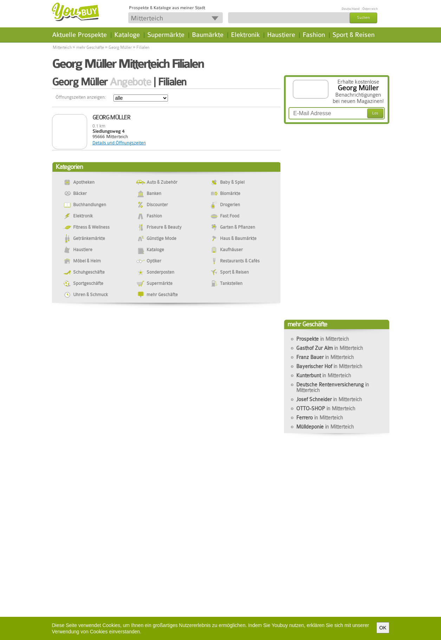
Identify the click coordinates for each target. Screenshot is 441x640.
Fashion (314, 35)
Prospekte (322, 339)
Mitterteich (62, 47)
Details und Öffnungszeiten (119, 142)
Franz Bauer (325, 357)
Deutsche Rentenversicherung (332, 387)
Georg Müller (120, 47)
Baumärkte (207, 35)
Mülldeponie (325, 427)
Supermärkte (165, 35)
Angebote (130, 82)
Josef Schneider (329, 399)
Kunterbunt (323, 375)
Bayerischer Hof (329, 366)
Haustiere (281, 35)
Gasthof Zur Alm (329, 348)
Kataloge (127, 35)
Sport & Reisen (353, 35)
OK (382, 628)
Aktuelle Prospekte (79, 35)
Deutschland (350, 9)
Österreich (370, 9)
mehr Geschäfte (90, 47)
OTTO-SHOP (325, 408)
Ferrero (319, 417)
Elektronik (245, 35)
